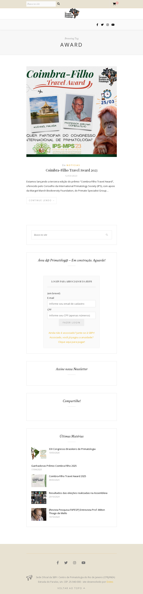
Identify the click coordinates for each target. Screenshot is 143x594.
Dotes (110, 581)
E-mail (50, 298)
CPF (49, 309)
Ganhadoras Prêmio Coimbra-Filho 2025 (54, 465)
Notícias (73, 165)
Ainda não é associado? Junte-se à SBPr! (72, 332)
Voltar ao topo (71, 588)
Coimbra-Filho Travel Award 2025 (67, 476)
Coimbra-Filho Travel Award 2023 (71, 170)
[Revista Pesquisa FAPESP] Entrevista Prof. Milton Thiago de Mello (77, 511)
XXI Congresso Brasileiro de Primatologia (72, 449)
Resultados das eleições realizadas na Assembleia (78, 493)
